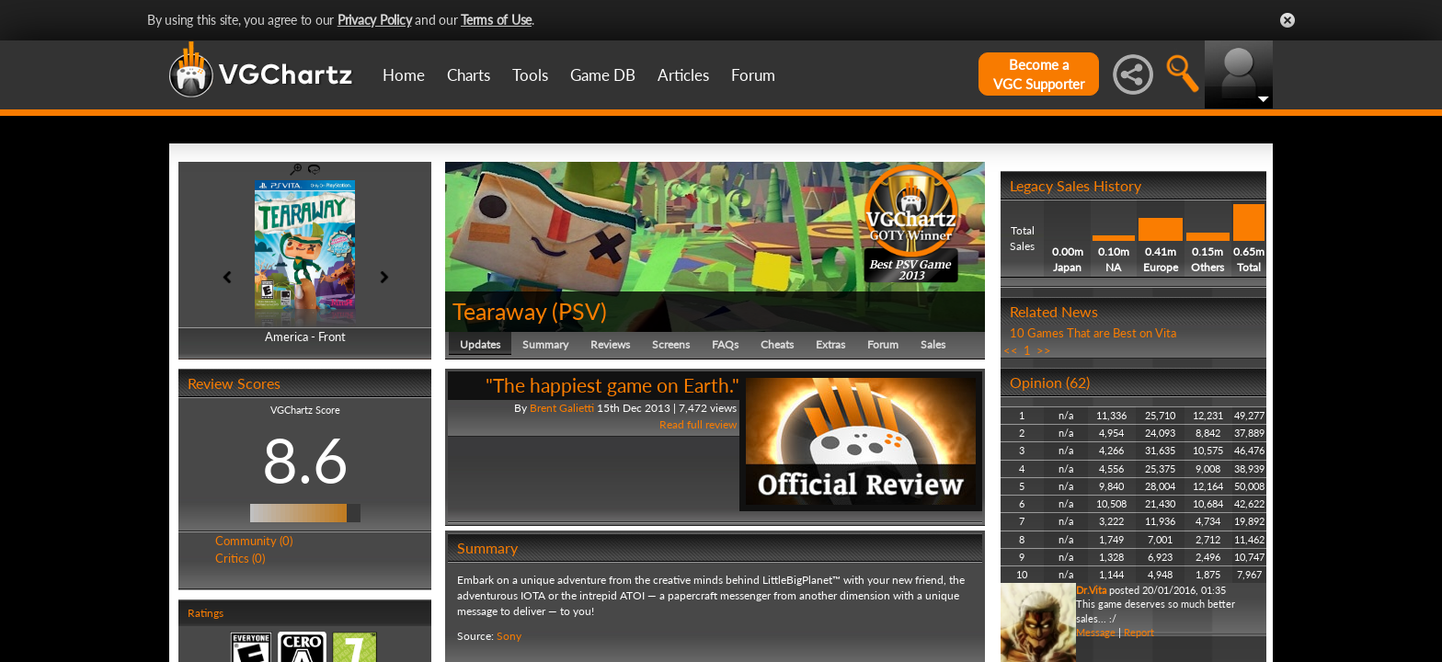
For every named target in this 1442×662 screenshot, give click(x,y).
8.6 (305, 459)
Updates (480, 344)
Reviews (610, 344)
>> (1044, 350)
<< (1011, 350)
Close (1287, 20)
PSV (579, 311)
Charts (468, 75)
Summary (545, 344)
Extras (830, 344)
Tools (530, 75)
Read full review (698, 424)
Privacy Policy (375, 20)
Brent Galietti (562, 408)
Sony (509, 636)
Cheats (777, 344)
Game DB (602, 75)
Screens (671, 344)
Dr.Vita (1091, 590)
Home (404, 75)
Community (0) (253, 540)
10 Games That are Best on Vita (1093, 332)
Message (1096, 632)
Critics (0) (240, 558)
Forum (753, 75)
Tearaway (499, 311)
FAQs (725, 344)
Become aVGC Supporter (1038, 74)
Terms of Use (496, 20)
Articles (683, 75)
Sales (933, 344)
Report (1139, 632)
